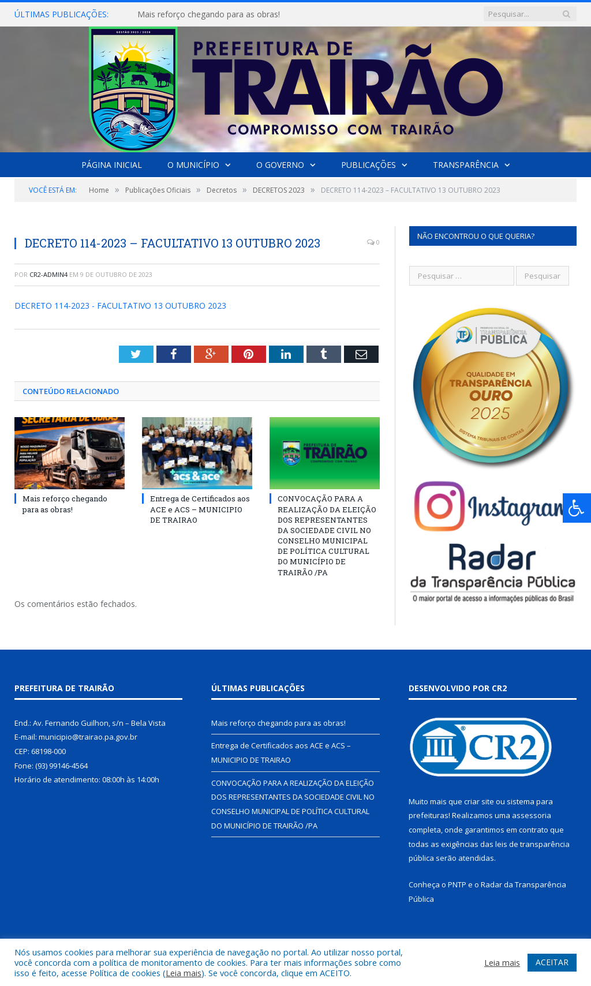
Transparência (466, 164)
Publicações (368, 164)
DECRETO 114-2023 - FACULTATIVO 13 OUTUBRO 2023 (120, 305)
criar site (479, 801)
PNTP (457, 884)
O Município (193, 164)
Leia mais (183, 972)
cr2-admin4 (48, 274)
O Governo (280, 164)
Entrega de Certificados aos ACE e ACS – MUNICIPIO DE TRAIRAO (200, 508)
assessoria (531, 815)
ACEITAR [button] (552, 962)
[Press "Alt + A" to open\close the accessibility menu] (577, 508)
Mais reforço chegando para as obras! (208, 14)
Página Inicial (111, 164)
